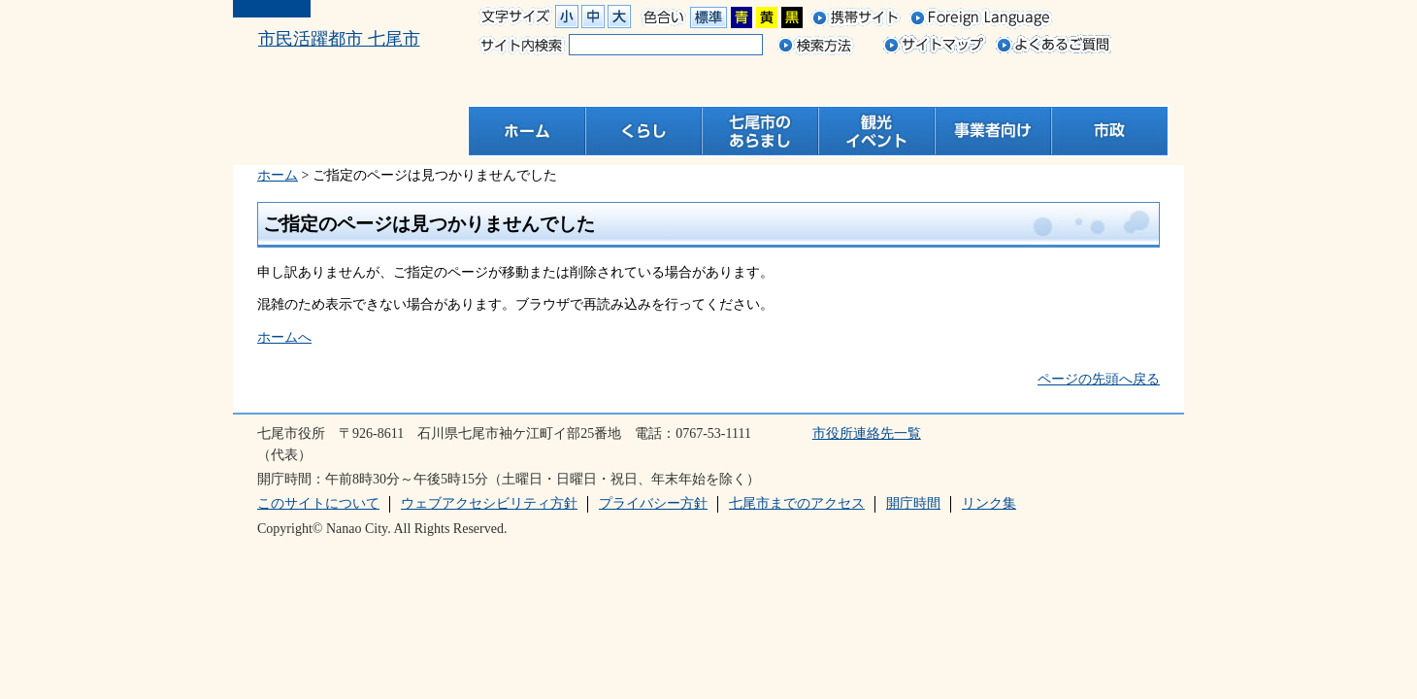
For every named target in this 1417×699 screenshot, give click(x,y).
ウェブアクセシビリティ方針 (489, 503)
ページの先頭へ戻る (1099, 379)
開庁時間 (913, 503)
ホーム (277, 175)
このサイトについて (318, 503)
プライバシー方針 (653, 503)
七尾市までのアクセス (797, 503)
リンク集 (989, 503)
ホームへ (284, 337)
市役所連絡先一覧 (866, 433)
